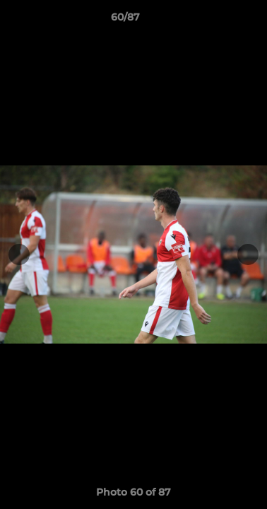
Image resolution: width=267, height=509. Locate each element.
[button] (216, 20)
